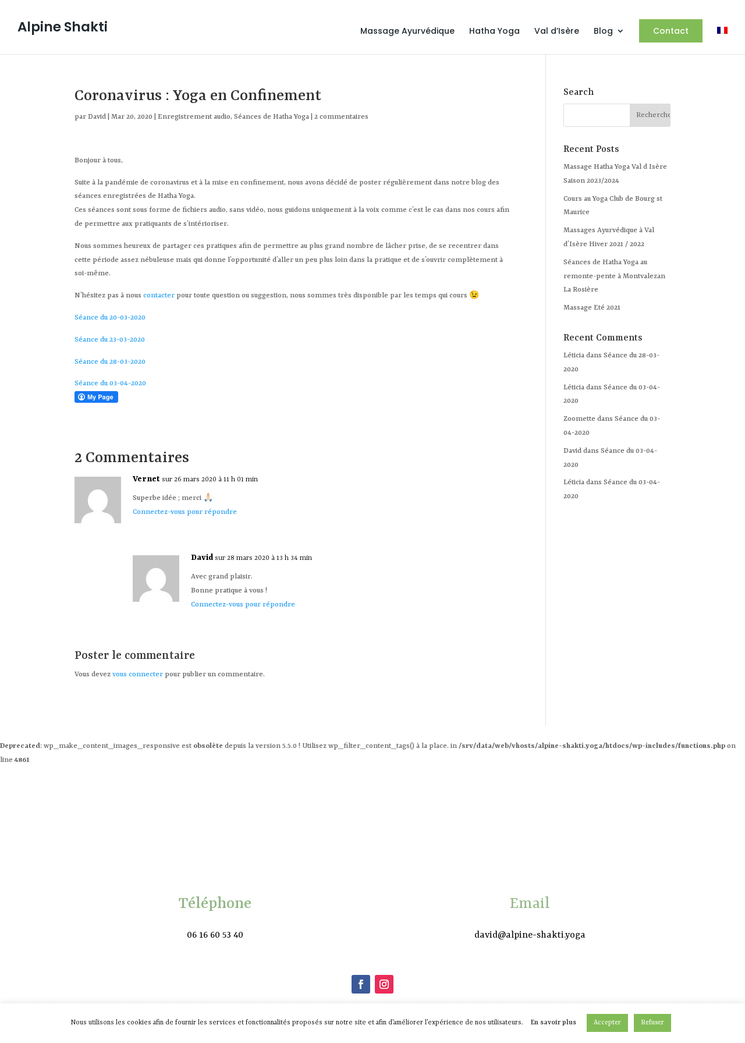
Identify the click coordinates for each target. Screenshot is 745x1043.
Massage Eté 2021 (591, 308)
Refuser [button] (652, 1023)
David (97, 117)
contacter (159, 296)
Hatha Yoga (494, 32)
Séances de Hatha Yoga (271, 117)
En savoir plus (553, 1023)
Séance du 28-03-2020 (110, 362)
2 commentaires (341, 117)
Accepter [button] (607, 1023)
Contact (671, 31)
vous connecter (137, 674)
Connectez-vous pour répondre (185, 512)
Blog (603, 32)
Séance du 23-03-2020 (109, 340)
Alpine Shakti (62, 27)
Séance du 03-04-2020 (110, 383)
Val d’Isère (556, 32)
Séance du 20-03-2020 (110, 318)
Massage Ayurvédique (407, 32)
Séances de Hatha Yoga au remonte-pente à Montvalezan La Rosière (614, 276)
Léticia (573, 482)
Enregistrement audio (194, 117)
